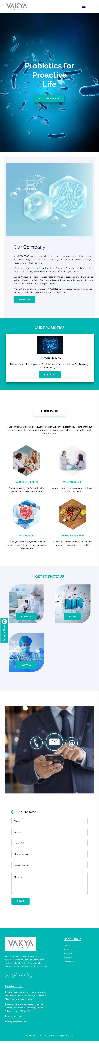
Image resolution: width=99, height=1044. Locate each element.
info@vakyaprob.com (16, 1024)
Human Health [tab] (49, 414)
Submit (20, 904)
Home (66, 948)
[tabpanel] (49, 493)
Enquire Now (4, 630)
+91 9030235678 (13, 1019)
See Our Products (50, 98)
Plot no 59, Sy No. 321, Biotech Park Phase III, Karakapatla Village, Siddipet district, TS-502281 (24, 1010)
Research (26, 619)
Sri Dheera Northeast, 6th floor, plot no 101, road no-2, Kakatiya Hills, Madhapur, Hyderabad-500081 (26, 998)
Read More (24, 300)
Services (26, 668)
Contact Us (69, 964)
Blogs (72, 619)
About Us (68, 952)
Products (68, 956)
